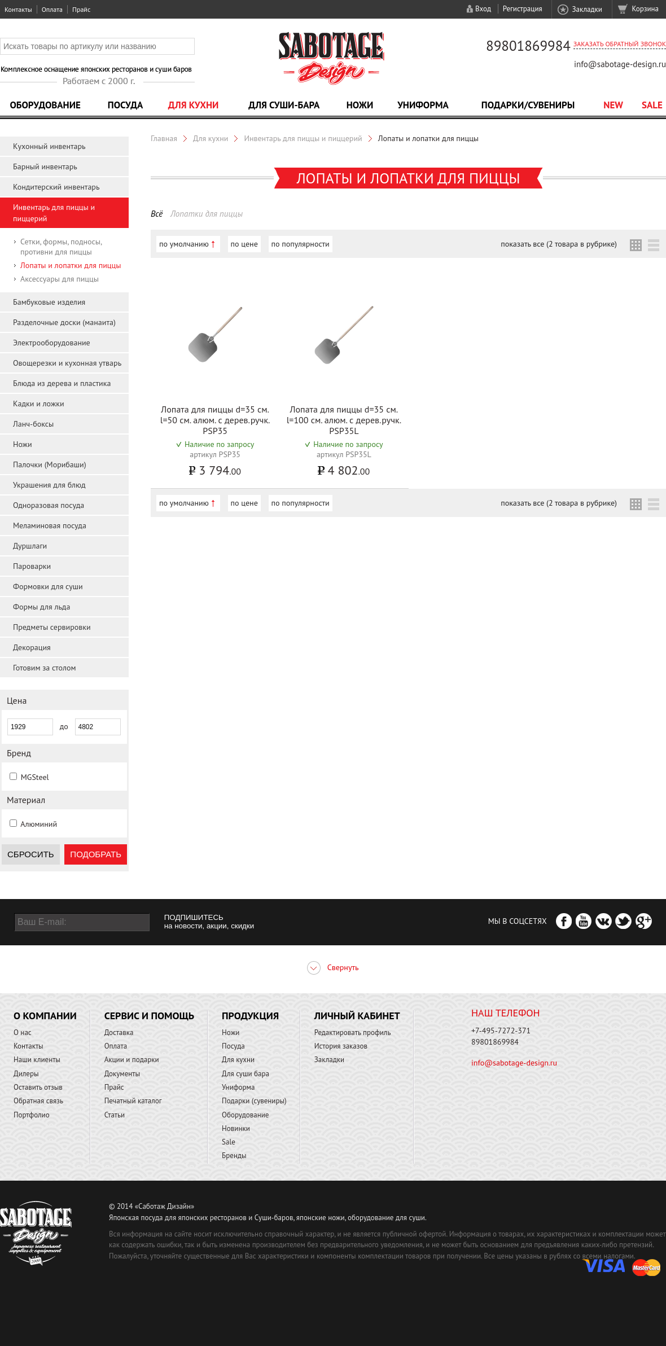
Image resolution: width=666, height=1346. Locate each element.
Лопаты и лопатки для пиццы (70, 265)
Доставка (119, 1032)
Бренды (234, 1155)
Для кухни (193, 105)
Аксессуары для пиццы (59, 279)
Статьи (114, 1115)
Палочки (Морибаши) (49, 464)
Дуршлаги (30, 546)
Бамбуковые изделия (49, 302)
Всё (157, 213)
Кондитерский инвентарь (56, 187)
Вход (483, 9)
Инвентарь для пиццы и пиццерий (303, 138)
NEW (613, 105)
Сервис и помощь (149, 1015)
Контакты (18, 9)
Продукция (250, 1015)
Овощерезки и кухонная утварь (67, 363)
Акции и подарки (131, 1059)
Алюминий (38, 824)
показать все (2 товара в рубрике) (559, 244)
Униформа (423, 105)
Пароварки (32, 566)
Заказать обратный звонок (619, 44)
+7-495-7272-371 (501, 1030)
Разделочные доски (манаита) (64, 322)
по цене (244, 244)
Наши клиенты (37, 1059)
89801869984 (528, 46)
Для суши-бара (283, 105)
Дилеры (26, 1073)
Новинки (236, 1128)
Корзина (645, 9)
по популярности (300, 244)
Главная (164, 138)
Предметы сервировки (52, 627)
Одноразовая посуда (48, 505)
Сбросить (30, 854)
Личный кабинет (357, 1015)
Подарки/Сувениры (528, 105)
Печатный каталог (133, 1101)
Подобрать (95, 854)
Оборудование (45, 105)
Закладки (587, 9)
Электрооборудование (51, 342)
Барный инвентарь (45, 166)
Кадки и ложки (38, 403)
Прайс (81, 9)
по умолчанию (184, 244)
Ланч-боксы (33, 424)
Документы (122, 1073)
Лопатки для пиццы (206, 213)
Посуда (125, 105)
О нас (23, 1032)
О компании (45, 1015)
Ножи (360, 105)
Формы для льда (41, 607)
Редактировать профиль (352, 1032)
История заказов (340, 1046)
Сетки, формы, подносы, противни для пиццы (61, 246)
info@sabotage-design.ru (620, 64)
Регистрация (522, 9)
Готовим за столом (44, 668)
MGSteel (35, 777)
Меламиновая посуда (49, 525)
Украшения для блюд (49, 485)
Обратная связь (38, 1101)
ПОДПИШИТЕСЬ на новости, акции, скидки (209, 921)
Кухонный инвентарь (49, 146)
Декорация (32, 647)
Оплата (52, 9)
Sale (652, 105)
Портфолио (32, 1115)
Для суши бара (245, 1073)
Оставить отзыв (38, 1087)
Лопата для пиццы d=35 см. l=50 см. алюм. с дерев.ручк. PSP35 (215, 420)
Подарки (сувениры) (254, 1101)
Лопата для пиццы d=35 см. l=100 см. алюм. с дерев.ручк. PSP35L (344, 420)
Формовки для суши (48, 586)
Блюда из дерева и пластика (62, 383)
